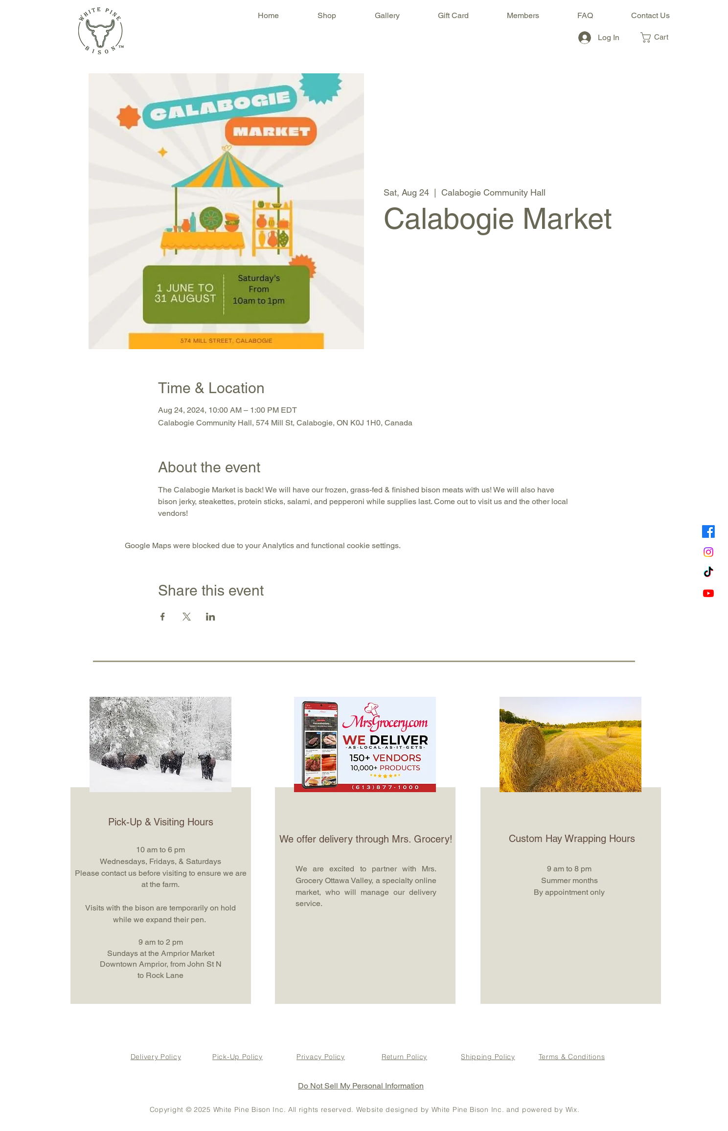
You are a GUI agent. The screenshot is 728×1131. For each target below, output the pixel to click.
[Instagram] (708, 552)
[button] (660, 37)
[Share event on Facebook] (162, 617)
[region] (159, 848)
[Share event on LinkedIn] (210, 617)
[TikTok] (708, 572)
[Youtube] (708, 593)
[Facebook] (708, 531)
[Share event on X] (186, 617)
